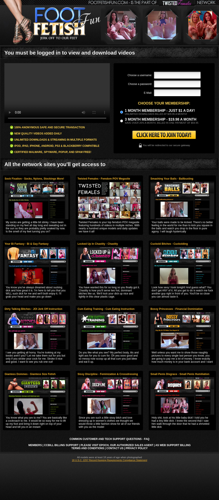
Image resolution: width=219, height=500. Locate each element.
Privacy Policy (137, 448)
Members (35, 445)
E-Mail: (148, 92)
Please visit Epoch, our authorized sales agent (117, 445)
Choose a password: (140, 84)
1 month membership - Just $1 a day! (160, 110)
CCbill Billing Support (61, 445)
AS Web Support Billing (173, 445)
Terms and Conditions (87, 448)
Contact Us (114, 448)
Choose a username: (140, 75)
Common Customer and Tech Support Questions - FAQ (109, 439)
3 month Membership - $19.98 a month (160, 119)
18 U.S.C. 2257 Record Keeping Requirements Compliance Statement (109, 460)
